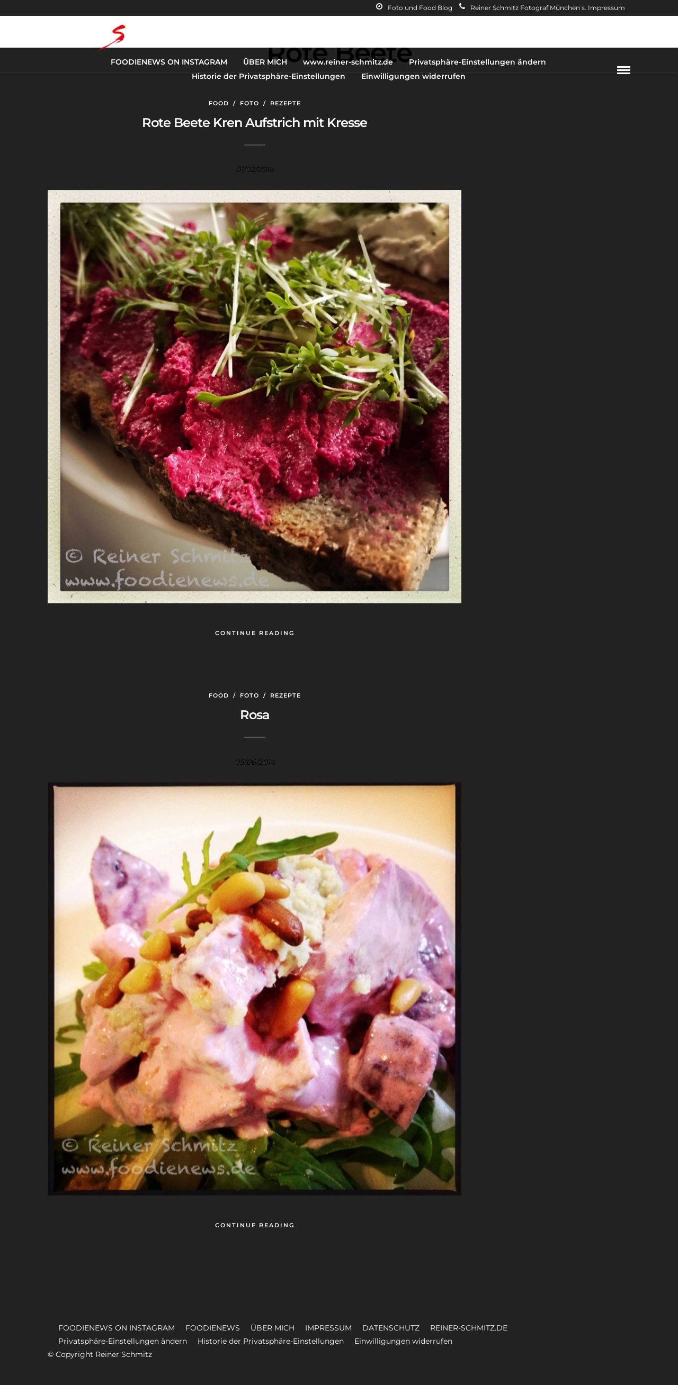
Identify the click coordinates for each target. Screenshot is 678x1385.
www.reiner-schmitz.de (348, 62)
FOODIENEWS (212, 1328)
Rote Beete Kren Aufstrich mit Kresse (254, 122)
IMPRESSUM (328, 1328)
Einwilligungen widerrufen (413, 76)
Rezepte (285, 103)
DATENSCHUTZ (391, 1328)
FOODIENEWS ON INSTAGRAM (169, 62)
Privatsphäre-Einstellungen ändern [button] (122, 1341)
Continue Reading (255, 633)
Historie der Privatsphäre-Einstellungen (268, 76)
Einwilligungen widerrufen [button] (403, 1341)
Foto (249, 103)
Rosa (255, 714)
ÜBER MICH (265, 62)
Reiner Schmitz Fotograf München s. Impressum (542, 8)
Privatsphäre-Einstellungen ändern (477, 62)
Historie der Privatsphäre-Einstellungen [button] (271, 1341)
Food (219, 103)
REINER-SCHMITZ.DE (468, 1328)
